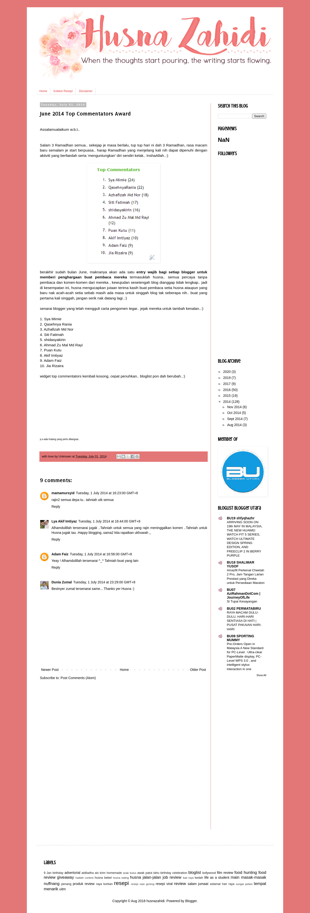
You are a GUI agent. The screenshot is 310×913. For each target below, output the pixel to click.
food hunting (245, 872)
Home (43, 91)
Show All (261, 675)
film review (225, 873)
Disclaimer (85, 91)
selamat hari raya (222, 884)
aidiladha (87, 873)
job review (172, 877)
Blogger (191, 901)
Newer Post (50, 670)
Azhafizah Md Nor (58, 329)
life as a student (216, 877)
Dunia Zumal (62, 582)
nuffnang (51, 883)
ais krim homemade (108, 873)
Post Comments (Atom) (78, 678)
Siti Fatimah (54, 335)
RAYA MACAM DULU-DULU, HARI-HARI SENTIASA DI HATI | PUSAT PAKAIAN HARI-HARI (244, 621)
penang (66, 884)
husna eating (121, 877)
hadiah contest (84, 877)
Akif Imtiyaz (53, 355)
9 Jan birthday (53, 873)
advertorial (72, 873)
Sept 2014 (235, 419)
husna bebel (103, 877)
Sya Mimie (52, 319)
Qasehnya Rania (58, 324)
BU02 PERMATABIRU (244, 608)
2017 (227, 384)
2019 (227, 378)
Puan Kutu (52, 350)
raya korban (104, 884)
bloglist (194, 872)
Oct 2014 (234, 413)
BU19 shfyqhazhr (240, 518)
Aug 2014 (235, 425)
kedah (199, 877)
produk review (84, 884)
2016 (227, 390)
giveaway (65, 877)
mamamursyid (63, 493)
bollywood (209, 873)
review (180, 883)
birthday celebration (173, 873)
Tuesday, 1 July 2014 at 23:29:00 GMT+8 (104, 582)
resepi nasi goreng (142, 884)
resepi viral (164, 884)
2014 (227, 402)
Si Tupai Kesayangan (242, 601)
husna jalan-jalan (145, 877)
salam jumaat (198, 884)
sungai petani (244, 884)
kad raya (188, 877)
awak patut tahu (148, 873)
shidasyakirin (55, 340)
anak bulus (129, 872)
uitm (62, 889)
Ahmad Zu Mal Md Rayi (63, 345)
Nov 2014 (235, 407)
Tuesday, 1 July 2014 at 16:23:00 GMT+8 (107, 493)
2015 (227, 396)
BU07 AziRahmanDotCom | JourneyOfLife (243, 593)
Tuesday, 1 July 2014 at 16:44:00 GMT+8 (109, 521)
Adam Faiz (53, 360)
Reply (56, 506)
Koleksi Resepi (63, 91)
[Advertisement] (123, 630)
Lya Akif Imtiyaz (64, 521)
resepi (121, 883)
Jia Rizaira (55, 366)
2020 (227, 372)
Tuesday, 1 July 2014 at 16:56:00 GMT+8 (101, 554)
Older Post (198, 670)
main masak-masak (248, 877)
